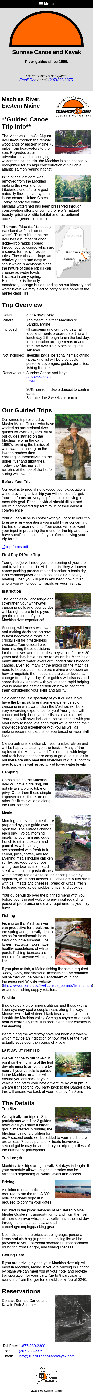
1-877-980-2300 (32, 1346)
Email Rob (28, 80)
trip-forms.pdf (15, 547)
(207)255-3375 (60, 80)
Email (31, 381)
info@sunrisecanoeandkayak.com (47, 1356)
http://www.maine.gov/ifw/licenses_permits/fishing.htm (47, 985)
